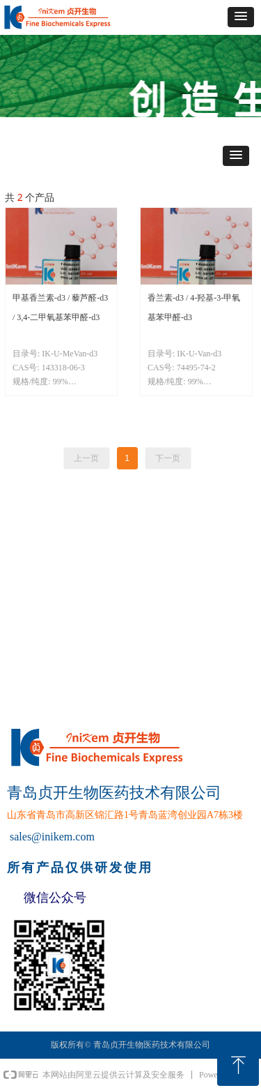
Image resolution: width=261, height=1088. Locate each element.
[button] (241, 17)
